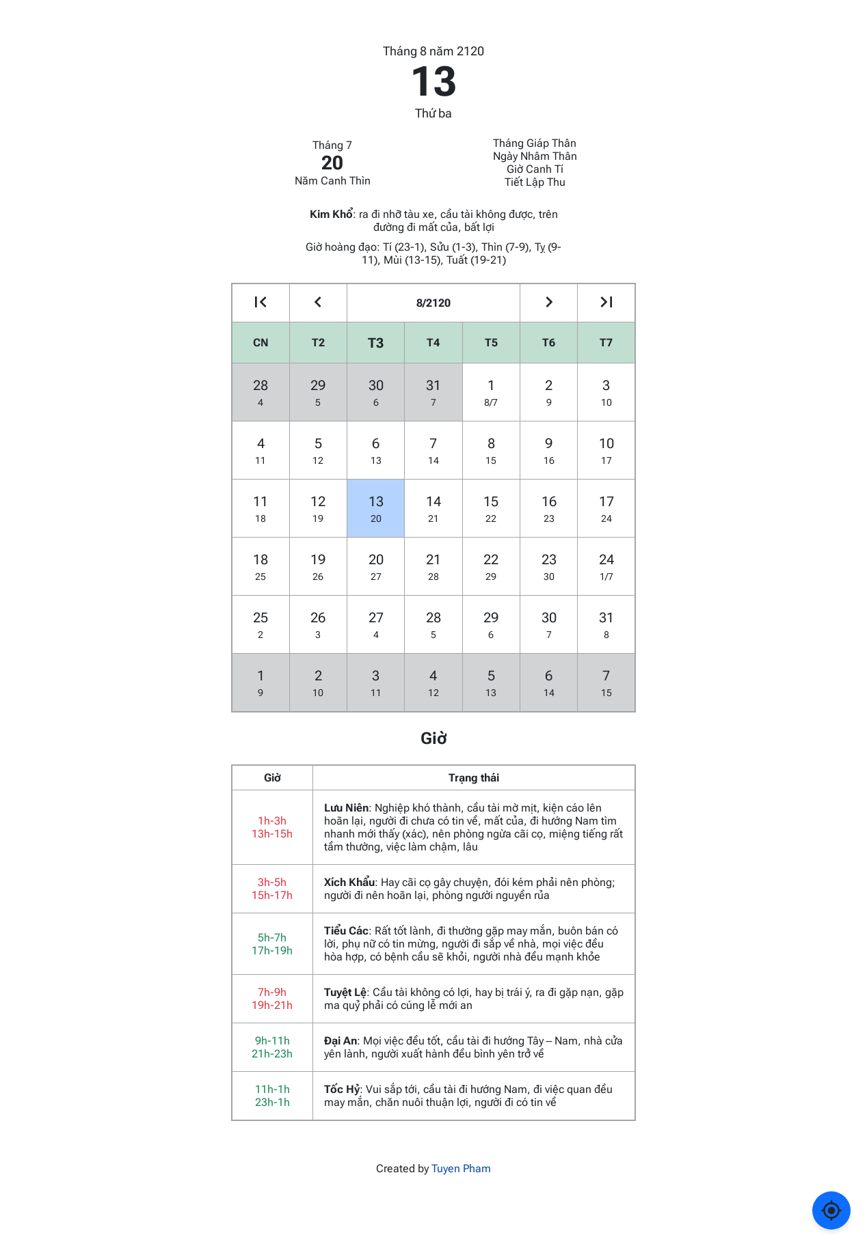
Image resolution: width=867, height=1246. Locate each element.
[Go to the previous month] (318, 303)
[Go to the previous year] (260, 303)
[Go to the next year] (606, 303)
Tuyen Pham (461, 1168)
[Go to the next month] (548, 303)
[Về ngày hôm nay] (831, 1210)
